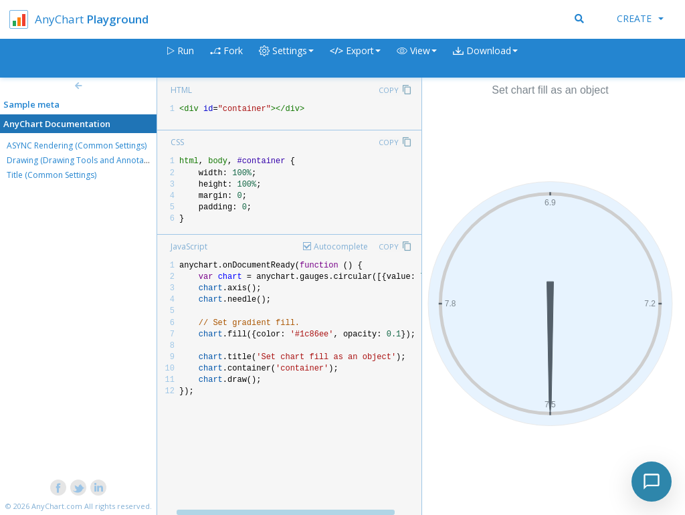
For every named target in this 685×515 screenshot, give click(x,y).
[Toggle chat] (651, 481)
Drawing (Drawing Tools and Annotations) (86, 160)
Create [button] (640, 18)
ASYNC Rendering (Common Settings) (76, 145)
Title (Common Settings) (51, 175)
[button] (417, 58)
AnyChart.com (56, 506)
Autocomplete (341, 246)
